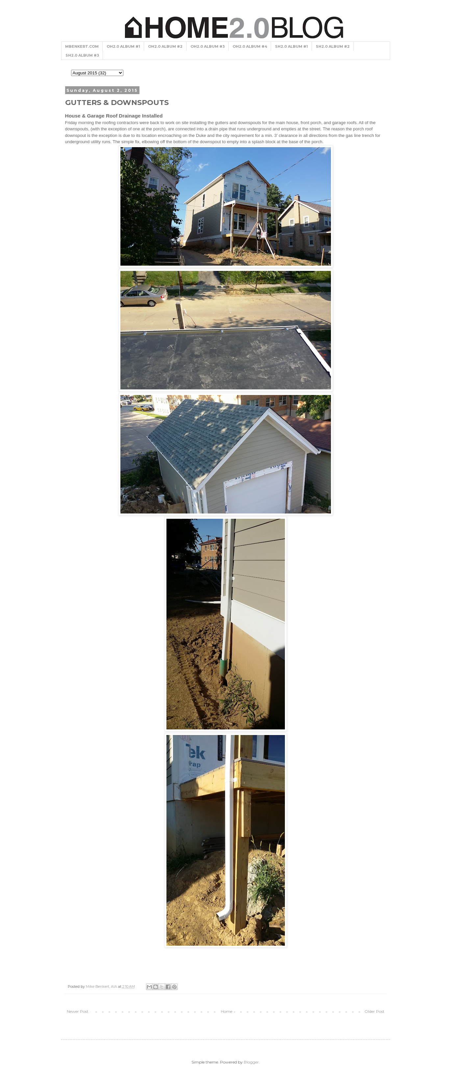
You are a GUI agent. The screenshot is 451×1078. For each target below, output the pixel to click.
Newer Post (77, 1011)
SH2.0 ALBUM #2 (333, 46)
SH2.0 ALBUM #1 (291, 46)
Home (226, 1011)
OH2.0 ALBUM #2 (165, 46)
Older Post (374, 1011)
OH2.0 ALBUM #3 (207, 46)
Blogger (251, 1062)
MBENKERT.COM (82, 46)
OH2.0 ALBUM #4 (250, 46)
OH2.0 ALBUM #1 (123, 46)
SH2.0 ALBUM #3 (82, 55)
